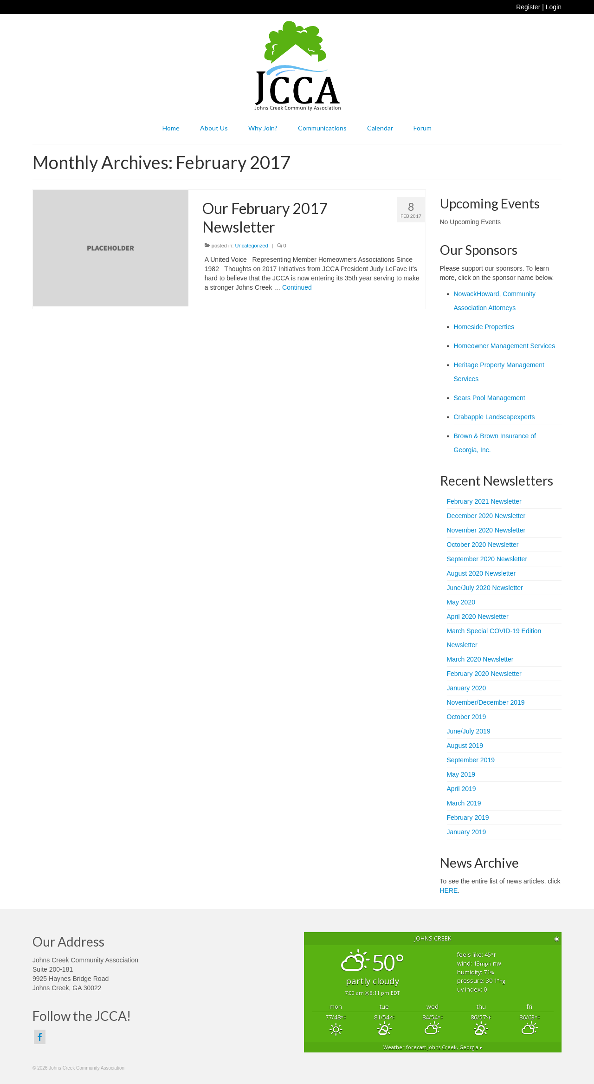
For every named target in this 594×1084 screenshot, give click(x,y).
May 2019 (461, 774)
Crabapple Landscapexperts (494, 417)
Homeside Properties (484, 327)
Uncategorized (251, 245)
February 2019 (468, 817)
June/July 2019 (469, 731)
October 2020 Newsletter (483, 544)
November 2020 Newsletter (486, 530)
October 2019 (466, 717)
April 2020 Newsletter (478, 616)
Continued (297, 287)
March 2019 (464, 803)
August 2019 (465, 745)
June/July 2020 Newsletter (485, 587)
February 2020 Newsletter (484, 673)
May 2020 (461, 602)
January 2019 (466, 832)
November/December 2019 (486, 702)
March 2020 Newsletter (480, 659)
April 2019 (461, 788)
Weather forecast (433, 1047)
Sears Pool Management (489, 398)
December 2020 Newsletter (486, 515)
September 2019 (471, 760)
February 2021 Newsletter (484, 501)
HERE (449, 890)
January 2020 (466, 688)
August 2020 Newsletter (481, 573)
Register (528, 7)
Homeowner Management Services (504, 346)
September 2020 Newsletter (487, 559)
